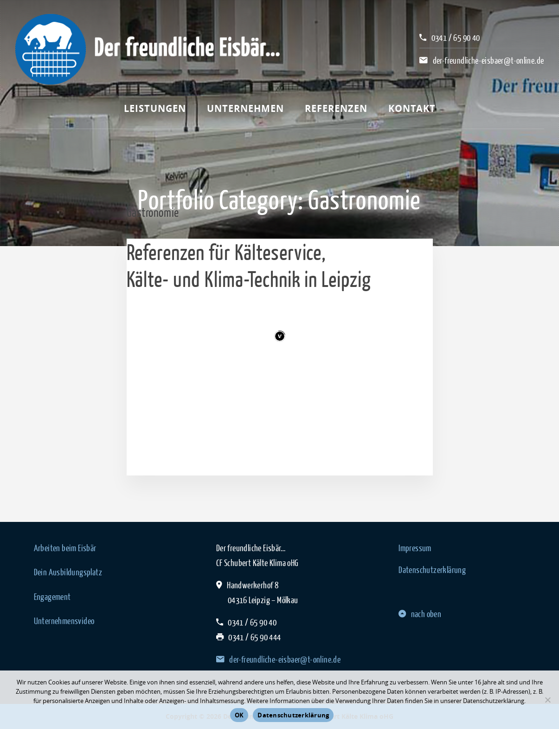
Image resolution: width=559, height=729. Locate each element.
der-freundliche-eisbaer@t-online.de (488, 60)
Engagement (52, 596)
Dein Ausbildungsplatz (68, 572)
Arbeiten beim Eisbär (65, 547)
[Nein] (547, 699)
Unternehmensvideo (64, 620)
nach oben (419, 613)
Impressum (414, 547)
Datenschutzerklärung (432, 569)
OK (239, 715)
